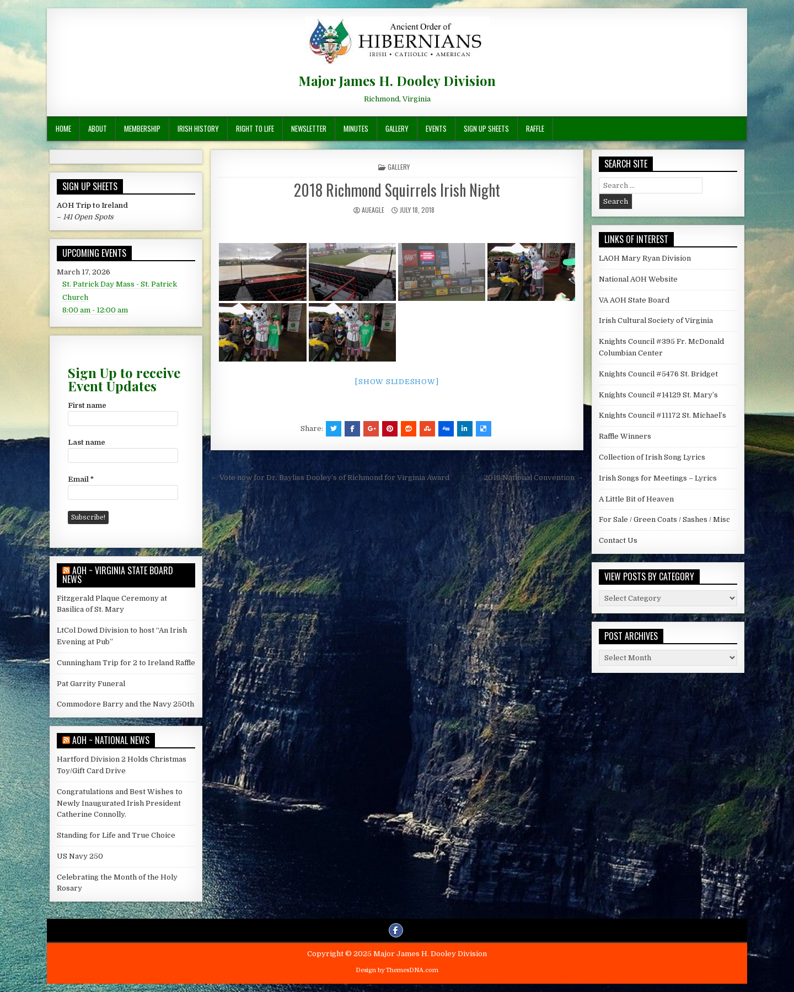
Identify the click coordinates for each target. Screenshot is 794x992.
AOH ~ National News (110, 740)
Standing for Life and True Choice (116, 835)
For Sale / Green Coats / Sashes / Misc (664, 519)
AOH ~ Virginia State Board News (117, 575)
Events (436, 128)
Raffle (535, 128)
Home (63, 128)
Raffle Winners (625, 436)
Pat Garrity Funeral (91, 684)
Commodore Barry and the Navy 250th (125, 704)
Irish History (198, 128)
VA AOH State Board (634, 300)
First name (87, 405)
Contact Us (618, 540)
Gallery (397, 128)
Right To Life (255, 128)
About (97, 128)
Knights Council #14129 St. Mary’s (658, 395)
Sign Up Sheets (486, 128)
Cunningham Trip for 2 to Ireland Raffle (126, 663)
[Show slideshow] (396, 382)
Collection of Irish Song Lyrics (652, 457)
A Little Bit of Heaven (636, 499)
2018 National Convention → (533, 477)
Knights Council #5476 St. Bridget (658, 374)
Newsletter (308, 128)
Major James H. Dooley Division (397, 80)
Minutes (356, 128)
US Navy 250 (80, 856)
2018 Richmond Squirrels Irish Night (397, 190)
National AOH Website (638, 279)
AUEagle (373, 209)
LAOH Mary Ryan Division (645, 258)
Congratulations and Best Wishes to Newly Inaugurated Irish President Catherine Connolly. (120, 803)
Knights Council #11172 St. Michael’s (662, 415)
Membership (142, 128)
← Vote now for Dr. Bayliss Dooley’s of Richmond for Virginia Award (330, 477)
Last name (86, 442)
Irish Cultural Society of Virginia (656, 320)
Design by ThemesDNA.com (397, 970)
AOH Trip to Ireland (92, 205)
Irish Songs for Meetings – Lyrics (658, 478)
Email (81, 479)
